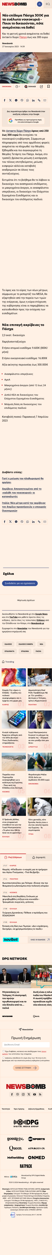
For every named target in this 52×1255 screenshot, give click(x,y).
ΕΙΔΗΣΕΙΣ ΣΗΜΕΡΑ (26, 644)
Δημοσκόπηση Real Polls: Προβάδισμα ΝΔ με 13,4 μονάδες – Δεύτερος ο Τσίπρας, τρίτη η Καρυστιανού (38, 695)
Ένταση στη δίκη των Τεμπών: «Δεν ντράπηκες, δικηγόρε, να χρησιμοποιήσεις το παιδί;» (25, 927)
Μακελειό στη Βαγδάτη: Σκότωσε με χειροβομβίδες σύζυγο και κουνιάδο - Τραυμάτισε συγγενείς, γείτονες (21, 899)
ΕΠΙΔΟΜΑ (25, 651)
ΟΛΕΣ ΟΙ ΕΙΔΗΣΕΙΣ (41, 939)
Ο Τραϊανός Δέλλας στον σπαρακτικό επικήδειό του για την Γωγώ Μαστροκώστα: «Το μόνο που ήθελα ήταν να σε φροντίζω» (11, 826)
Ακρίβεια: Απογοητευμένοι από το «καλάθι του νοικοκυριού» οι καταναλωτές (21, 492)
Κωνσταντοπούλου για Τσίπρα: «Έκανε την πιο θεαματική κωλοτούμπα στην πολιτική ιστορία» (25, 884)
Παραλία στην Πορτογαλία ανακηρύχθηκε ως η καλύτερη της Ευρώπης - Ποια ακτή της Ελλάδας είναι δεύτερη (12, 781)
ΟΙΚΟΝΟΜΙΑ (6, 86)
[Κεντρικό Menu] (48, 4)
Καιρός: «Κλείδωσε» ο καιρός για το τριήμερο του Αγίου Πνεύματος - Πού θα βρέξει (24, 871)
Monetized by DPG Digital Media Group (33, 1176)
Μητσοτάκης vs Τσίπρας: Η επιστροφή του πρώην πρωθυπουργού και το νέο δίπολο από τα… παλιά (14, 999)
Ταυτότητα (6, 1109)
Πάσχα (23, 37)
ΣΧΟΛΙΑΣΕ (30, 86)
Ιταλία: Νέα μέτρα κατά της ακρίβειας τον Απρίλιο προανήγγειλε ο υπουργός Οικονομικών (24, 507)
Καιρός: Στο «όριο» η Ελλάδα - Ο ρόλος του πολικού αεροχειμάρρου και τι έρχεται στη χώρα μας (12, 695)
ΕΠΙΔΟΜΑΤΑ (9, 651)
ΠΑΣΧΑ (38, 651)
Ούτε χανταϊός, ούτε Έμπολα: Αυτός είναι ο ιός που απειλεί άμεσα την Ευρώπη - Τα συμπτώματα (38, 824)
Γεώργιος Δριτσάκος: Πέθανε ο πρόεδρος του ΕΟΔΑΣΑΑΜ (25, 914)
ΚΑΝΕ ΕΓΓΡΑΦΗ (26, 1068)
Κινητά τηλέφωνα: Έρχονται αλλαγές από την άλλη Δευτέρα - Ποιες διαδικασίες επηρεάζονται (12, 737)
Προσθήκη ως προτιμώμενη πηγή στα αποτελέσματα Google (25, 121)
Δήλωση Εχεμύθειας (36, 1109)
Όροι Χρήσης (19, 1109)
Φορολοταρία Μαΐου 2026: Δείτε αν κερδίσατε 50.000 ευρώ (39, 777)
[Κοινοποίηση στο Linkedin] (33, 100)
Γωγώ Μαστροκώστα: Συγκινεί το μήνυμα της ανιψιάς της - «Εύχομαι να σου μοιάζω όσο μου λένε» (38, 737)
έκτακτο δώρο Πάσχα (18, 130)
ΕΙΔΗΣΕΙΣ (8, 644)
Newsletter (22, 628)
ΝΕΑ (41, 644)
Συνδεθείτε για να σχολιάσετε (20, 583)
